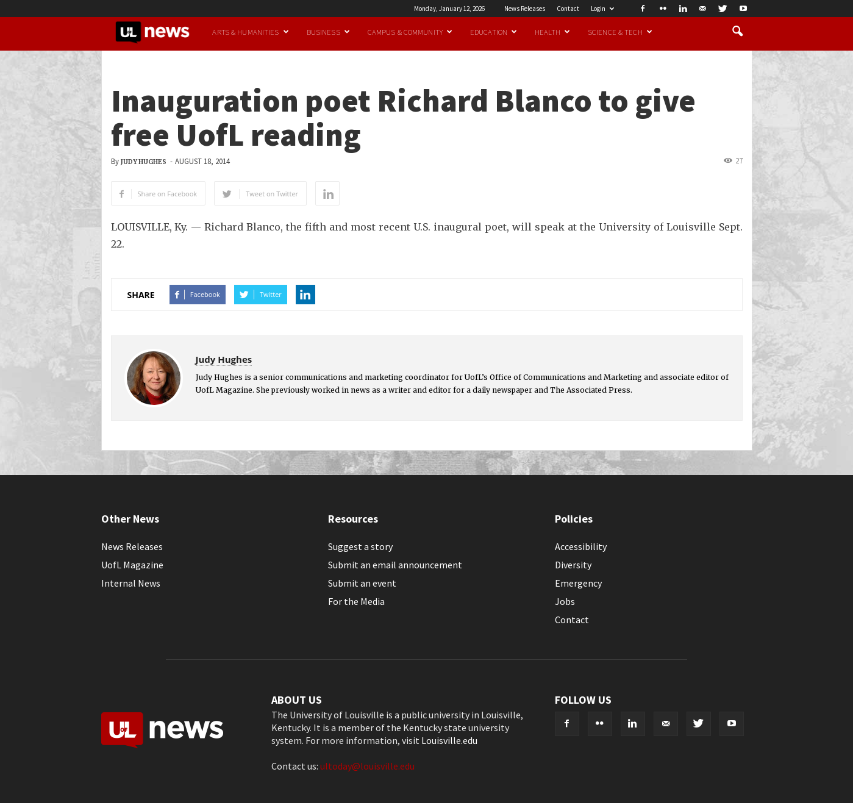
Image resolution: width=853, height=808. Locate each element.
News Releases (524, 8)
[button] (737, 31)
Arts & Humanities (250, 32)
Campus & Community (410, 32)
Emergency (578, 583)
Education (493, 32)
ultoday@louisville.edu (367, 766)
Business (328, 32)
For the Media (356, 601)
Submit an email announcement (395, 565)
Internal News (130, 583)
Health (552, 32)
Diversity (573, 565)
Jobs (565, 601)
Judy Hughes (143, 162)
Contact (568, 8)
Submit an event (362, 583)
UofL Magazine (132, 565)
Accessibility (581, 546)
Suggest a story (360, 546)
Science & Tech (620, 32)
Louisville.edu (449, 740)
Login (602, 8)
